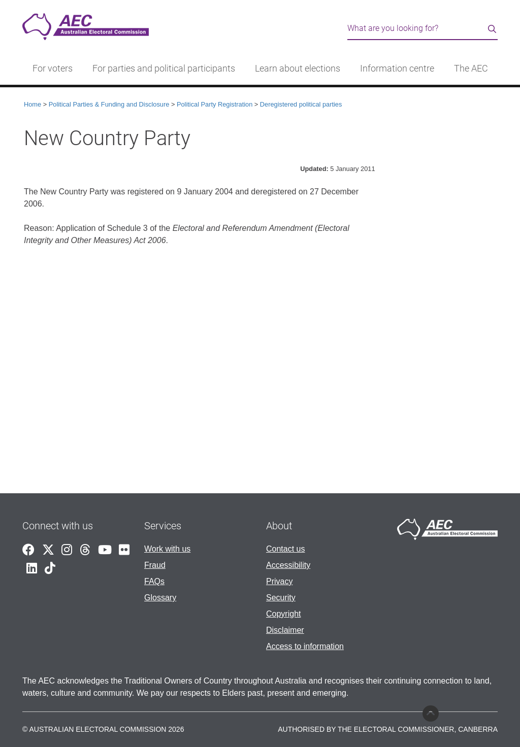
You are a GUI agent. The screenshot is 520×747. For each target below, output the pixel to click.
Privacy (279, 581)
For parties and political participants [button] (163, 68)
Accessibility (288, 565)
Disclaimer (285, 630)
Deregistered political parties (301, 104)
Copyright (283, 613)
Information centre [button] (397, 68)
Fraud (155, 565)
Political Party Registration (214, 104)
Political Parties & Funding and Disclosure (109, 104)
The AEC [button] (471, 68)
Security (281, 597)
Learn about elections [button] (297, 68)
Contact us (285, 549)
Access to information (305, 646)
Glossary (160, 597)
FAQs (154, 581)
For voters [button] (52, 68)
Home (32, 104)
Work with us (167, 549)
